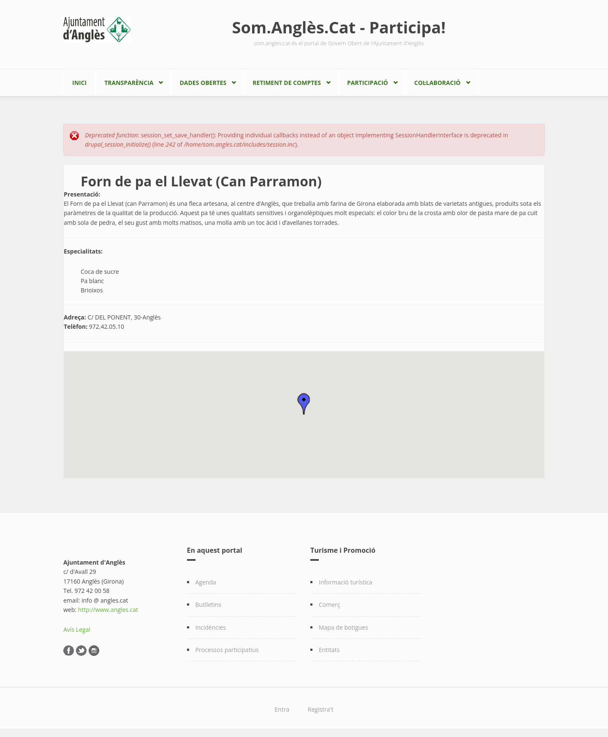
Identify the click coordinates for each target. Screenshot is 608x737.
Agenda (205, 582)
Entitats (329, 650)
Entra (281, 709)
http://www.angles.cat (108, 610)
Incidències (210, 627)
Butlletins (208, 605)
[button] (303, 404)
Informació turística (345, 582)
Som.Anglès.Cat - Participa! (339, 27)
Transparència (128, 83)
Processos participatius (227, 650)
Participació (367, 83)
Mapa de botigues (343, 627)
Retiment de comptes (286, 83)
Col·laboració (437, 83)
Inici (79, 83)
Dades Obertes (202, 83)
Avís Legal (76, 629)
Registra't (321, 709)
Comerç (329, 605)
